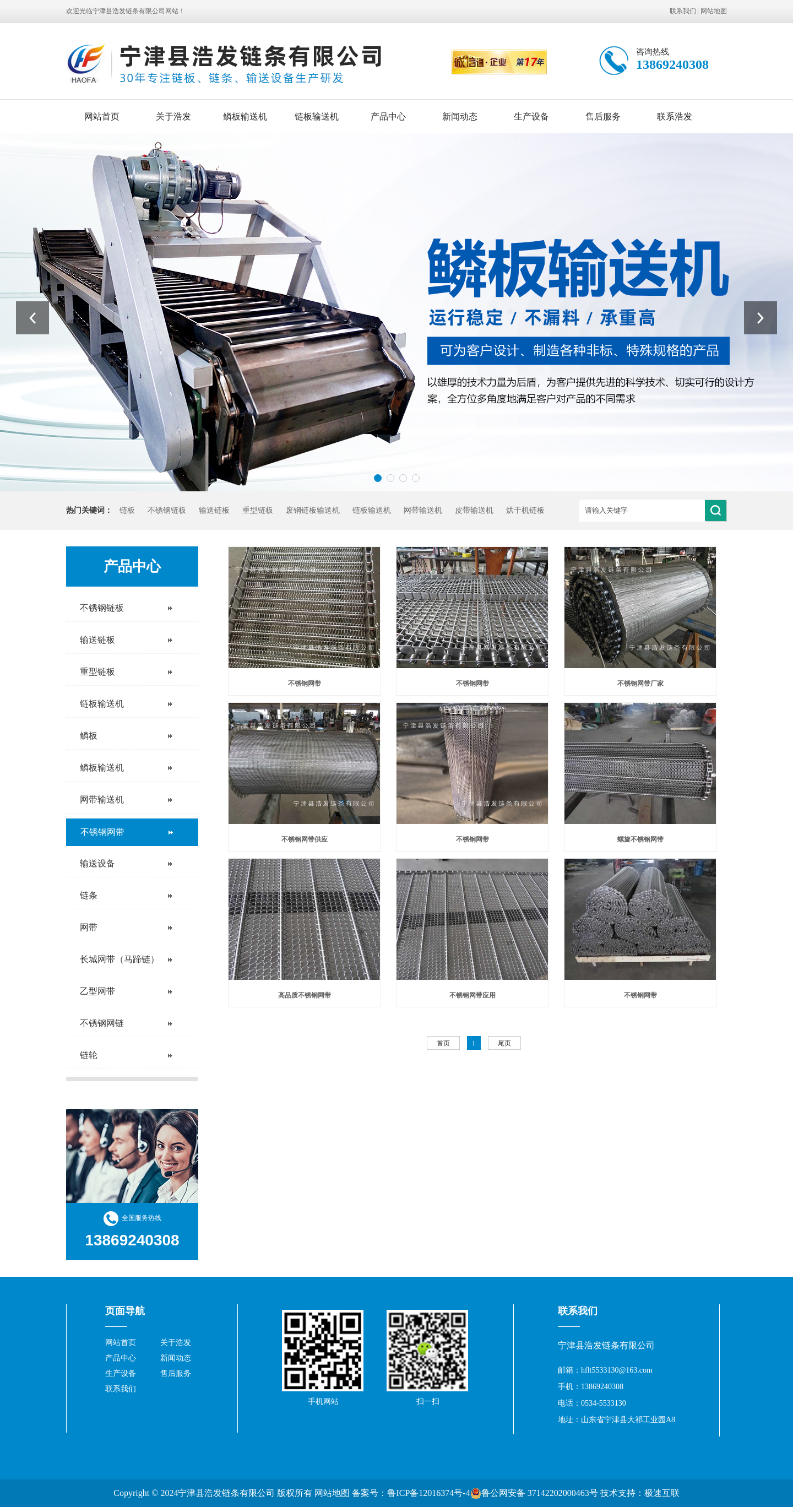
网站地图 (713, 11)
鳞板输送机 (245, 116)
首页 (443, 1043)
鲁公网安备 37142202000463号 (534, 1493)
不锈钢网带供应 (304, 839)
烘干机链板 (525, 510)
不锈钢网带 (304, 683)
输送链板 (214, 510)
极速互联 (662, 1493)
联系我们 (683, 11)
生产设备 (531, 116)
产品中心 (388, 116)
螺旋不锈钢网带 (640, 839)
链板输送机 (317, 116)
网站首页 (102, 116)
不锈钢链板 (167, 510)
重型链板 (257, 510)
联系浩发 (674, 116)
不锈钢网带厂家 (640, 683)
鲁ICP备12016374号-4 (428, 1493)
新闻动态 (459, 116)
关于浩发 (173, 116)
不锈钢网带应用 (472, 995)
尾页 (504, 1043)
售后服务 (603, 116)
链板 (127, 510)
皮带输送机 (474, 510)
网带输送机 (423, 510)
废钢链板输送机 (313, 510)
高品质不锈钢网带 (304, 995)
